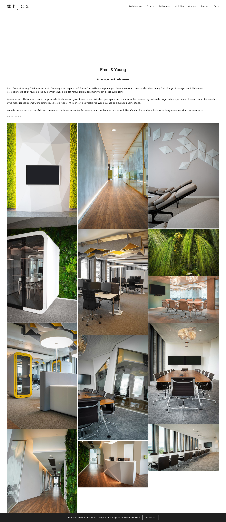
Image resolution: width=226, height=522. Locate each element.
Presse (204, 6)
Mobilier (179, 6)
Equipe (150, 6)
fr (215, 6)
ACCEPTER (150, 519)
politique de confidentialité (127, 519)
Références (164, 6)
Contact (192, 6)
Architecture (135, 6)
